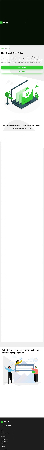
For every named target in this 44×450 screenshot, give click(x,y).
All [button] (4, 125)
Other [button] (29, 128)
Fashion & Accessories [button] (13, 125)
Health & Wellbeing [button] (28, 125)
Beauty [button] (38, 125)
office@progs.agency (14, 352)
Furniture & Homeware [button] (19, 128)
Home (2, 48)
